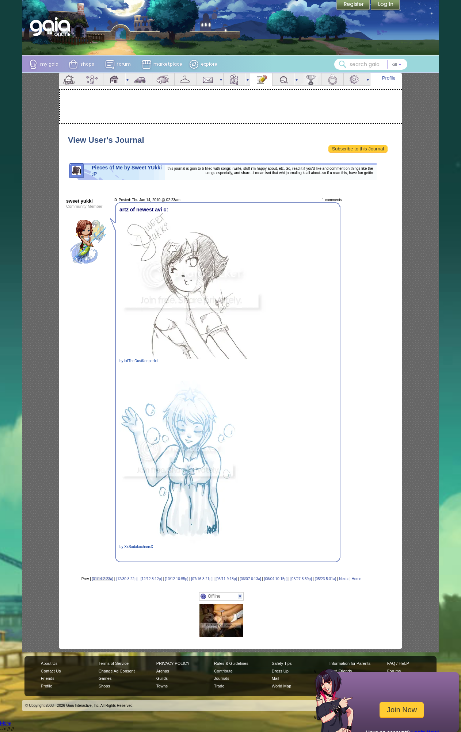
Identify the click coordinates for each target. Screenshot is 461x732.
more (127, 79)
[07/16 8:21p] (201, 579)
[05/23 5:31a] (325, 579)
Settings (355, 79)
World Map (281, 686)
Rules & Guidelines (231, 663)
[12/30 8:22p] (126, 579)
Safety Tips (282, 663)
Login (385, 5)
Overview (70, 79)
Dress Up (280, 671)
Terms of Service (114, 663)
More (5, 723)
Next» (343, 579)
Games (105, 678)
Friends (234, 79)
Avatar (92, 79)
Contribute (223, 671)
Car (141, 79)
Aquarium (163, 79)
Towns (162, 686)
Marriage (332, 79)
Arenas (162, 671)
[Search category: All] (396, 64)
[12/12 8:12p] (151, 579)
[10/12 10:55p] (176, 579)
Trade (219, 686)
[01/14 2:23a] (102, 579)
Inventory (186, 79)
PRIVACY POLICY (173, 663)
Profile (389, 78)
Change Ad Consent (117, 671)
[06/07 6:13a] (250, 579)
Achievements (310, 79)
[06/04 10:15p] (275, 579)
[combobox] (370, 64)
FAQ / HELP (398, 663)
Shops (104, 686)
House (114, 79)
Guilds (162, 678)
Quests (283, 79)
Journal (261, 79)
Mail (208, 79)
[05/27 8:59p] (301, 579)
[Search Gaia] (342, 64)
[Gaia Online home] (52, 26)
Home (356, 579)
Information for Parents (349, 663)
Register (353, 5)
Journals (221, 678)
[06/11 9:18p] (226, 579)
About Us (49, 663)
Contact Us (51, 671)
